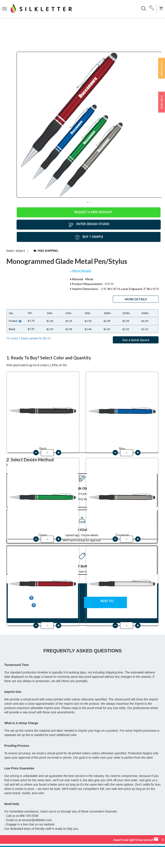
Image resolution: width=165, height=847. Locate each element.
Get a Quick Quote (135, 340)
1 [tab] (87, 202)
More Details (81, 270)
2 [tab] (90, 202)
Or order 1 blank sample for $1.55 (28, 338)
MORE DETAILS (136, 299)
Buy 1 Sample (88, 237)
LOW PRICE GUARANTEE (118, 616)
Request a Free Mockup (89, 212)
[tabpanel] (89, 125)
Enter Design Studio (88, 224)
